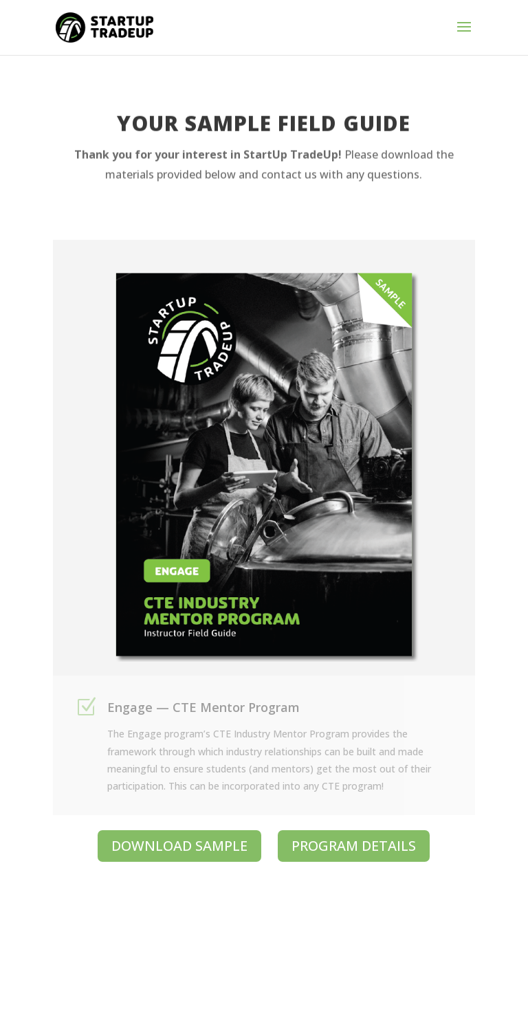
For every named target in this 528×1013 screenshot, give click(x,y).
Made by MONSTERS (361, 977)
